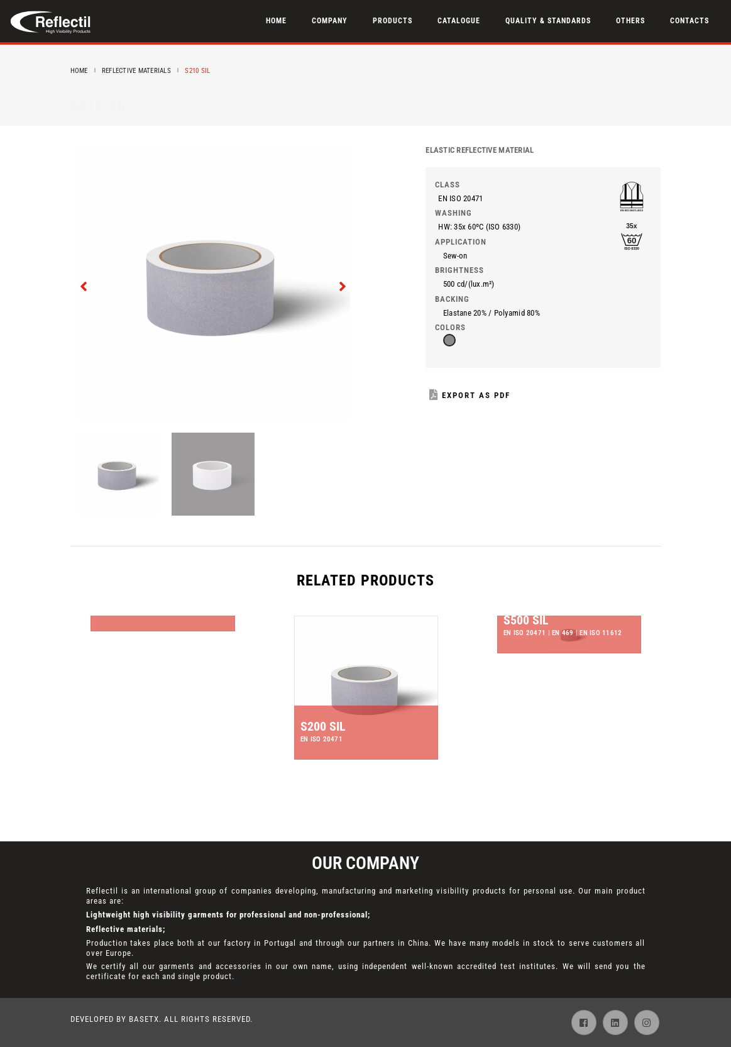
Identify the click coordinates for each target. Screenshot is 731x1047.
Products (392, 20)
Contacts (689, 20)
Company (330, 20)
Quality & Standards (548, 20)
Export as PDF (469, 395)
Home (276, 20)
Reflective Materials (136, 71)
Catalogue (458, 20)
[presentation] (84, 285)
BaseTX (144, 1019)
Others (630, 20)
